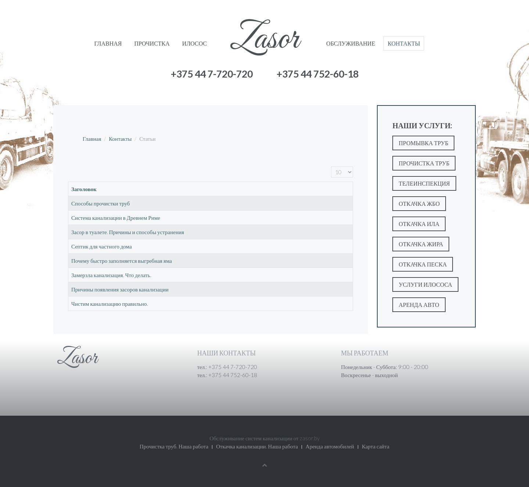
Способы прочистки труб (100, 203)
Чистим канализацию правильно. (109, 303)
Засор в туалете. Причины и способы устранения (127, 232)
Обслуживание (350, 43)
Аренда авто (419, 304)
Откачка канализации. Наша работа (257, 446)
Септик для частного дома (101, 246)
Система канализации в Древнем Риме (115, 217)
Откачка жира (421, 243)
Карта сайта (375, 446)
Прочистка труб (424, 163)
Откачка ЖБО (419, 203)
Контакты (404, 43)
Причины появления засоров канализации (120, 289)
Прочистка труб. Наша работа (174, 446)
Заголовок (84, 189)
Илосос (194, 43)
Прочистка (151, 43)
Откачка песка (423, 264)
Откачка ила (419, 223)
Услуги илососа (425, 284)
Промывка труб (423, 142)
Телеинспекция (424, 183)
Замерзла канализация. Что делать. (111, 275)
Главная (108, 43)
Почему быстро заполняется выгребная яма (121, 260)
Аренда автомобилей (330, 446)
